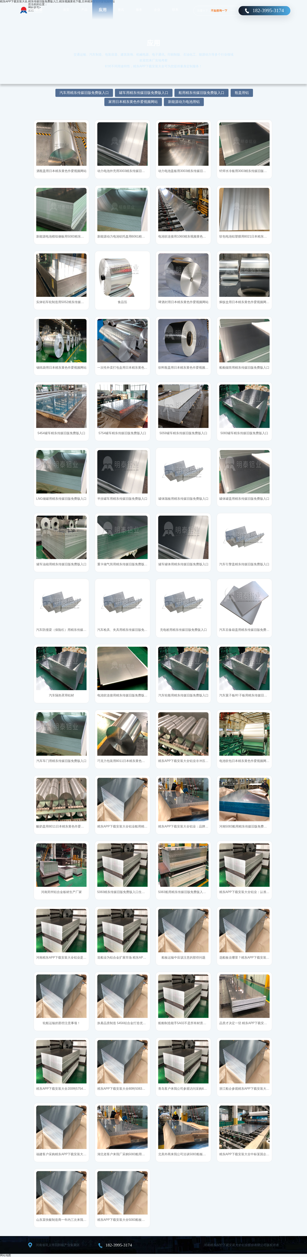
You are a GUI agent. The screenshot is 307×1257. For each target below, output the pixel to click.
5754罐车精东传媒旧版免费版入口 (122, 433)
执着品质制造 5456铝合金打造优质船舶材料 (122, 1023)
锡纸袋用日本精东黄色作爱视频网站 (61, 367)
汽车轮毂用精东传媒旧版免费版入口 (183, 695)
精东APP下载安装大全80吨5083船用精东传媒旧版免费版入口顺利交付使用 (122, 1088)
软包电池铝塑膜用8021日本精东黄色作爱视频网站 (244, 236)
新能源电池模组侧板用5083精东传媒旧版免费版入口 (61, 236)
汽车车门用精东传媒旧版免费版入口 (61, 761)
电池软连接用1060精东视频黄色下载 (183, 236)
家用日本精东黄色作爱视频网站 (133, 102)
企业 (157, 9)
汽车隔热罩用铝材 (61, 695)
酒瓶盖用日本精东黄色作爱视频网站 (61, 171)
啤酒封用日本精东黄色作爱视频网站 (183, 302)
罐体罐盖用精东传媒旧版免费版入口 (244, 498)
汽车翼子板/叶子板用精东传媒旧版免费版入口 (244, 695)
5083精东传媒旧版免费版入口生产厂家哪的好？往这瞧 (122, 892)
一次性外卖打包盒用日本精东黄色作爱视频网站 (122, 367)
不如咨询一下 (219, 10)
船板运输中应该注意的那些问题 (183, 957)
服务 (139, 9)
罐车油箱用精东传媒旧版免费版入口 (61, 564)
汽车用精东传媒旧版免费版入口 (84, 93)
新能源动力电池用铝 (184, 102)
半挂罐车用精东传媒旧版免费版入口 (122, 498)
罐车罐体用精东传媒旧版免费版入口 (183, 564)
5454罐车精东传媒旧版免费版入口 (61, 433)
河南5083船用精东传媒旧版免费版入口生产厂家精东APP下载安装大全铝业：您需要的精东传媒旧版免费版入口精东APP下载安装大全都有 (244, 826)
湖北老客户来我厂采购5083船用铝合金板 (122, 1154)
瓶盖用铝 (242, 93)
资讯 (121, 9)
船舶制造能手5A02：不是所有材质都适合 (183, 1023)
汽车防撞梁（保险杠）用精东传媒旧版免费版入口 (61, 629)
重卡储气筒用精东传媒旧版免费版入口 (122, 564)
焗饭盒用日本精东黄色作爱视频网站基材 (244, 302)
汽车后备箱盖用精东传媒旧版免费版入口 (244, 629)
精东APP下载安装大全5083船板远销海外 (122, 1219)
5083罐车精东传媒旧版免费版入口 (244, 433)
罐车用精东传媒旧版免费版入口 (143, 93)
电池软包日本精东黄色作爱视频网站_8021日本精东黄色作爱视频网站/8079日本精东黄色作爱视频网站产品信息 (244, 761)
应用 (103, 10)
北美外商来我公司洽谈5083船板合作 (183, 1154)
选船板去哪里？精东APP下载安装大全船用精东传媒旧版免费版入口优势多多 (244, 957)
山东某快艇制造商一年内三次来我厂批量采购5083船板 (61, 1219)
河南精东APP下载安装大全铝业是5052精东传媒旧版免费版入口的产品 (61, 957)
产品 (84, 9)
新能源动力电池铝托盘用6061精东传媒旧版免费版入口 (122, 236)
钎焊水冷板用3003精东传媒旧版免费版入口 (244, 171)
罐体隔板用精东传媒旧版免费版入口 (183, 498)
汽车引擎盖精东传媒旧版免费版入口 (244, 564)
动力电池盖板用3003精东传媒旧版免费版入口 (183, 171)
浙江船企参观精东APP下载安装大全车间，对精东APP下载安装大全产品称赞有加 (244, 1088)
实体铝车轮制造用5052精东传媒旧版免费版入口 (61, 302)
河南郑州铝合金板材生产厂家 (61, 892)
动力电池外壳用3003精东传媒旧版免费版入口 (122, 171)
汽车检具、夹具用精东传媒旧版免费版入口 (122, 629)
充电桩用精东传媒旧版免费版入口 (183, 629)
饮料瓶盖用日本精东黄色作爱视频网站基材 (183, 367)
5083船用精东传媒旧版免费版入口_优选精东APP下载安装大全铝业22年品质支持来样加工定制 (183, 892)
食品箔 (122, 302)
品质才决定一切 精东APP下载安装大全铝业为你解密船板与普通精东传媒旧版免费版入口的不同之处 (244, 1023)
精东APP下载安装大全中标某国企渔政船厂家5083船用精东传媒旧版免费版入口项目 (244, 1154)
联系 (175, 9)
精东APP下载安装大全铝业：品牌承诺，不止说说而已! (183, 826)
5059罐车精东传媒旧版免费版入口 (183, 433)
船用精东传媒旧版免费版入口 (201, 93)
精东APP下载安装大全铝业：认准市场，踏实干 (244, 892)
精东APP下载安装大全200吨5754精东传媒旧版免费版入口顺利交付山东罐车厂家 (61, 1088)
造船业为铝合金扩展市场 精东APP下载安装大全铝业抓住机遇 (122, 957)
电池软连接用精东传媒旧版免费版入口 (122, 695)
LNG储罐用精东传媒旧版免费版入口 (61, 498)
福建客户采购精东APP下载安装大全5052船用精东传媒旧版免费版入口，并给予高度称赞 (61, 1154)
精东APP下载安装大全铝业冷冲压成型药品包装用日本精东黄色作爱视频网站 (183, 761)
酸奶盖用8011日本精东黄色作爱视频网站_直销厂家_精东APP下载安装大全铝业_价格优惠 (61, 826)
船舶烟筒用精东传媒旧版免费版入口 (244, 367)
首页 (66, 9)
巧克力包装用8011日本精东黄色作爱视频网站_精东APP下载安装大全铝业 (122, 761)
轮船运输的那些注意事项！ (61, 1023)
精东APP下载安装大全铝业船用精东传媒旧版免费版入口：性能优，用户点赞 (122, 826)
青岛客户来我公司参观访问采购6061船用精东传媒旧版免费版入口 (183, 1088)
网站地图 (5, 1255)
